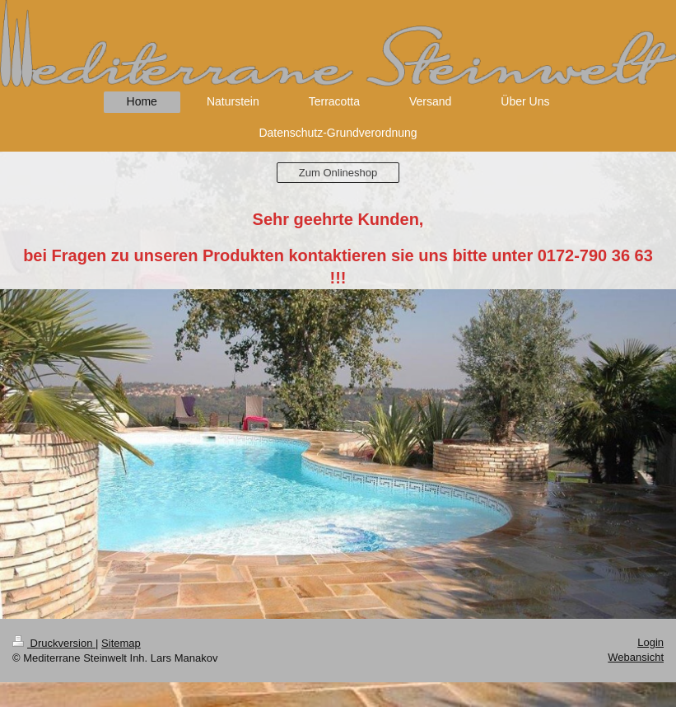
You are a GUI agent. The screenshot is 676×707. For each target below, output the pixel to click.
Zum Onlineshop (338, 172)
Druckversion (54, 643)
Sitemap (121, 643)
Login (650, 642)
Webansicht (636, 657)
